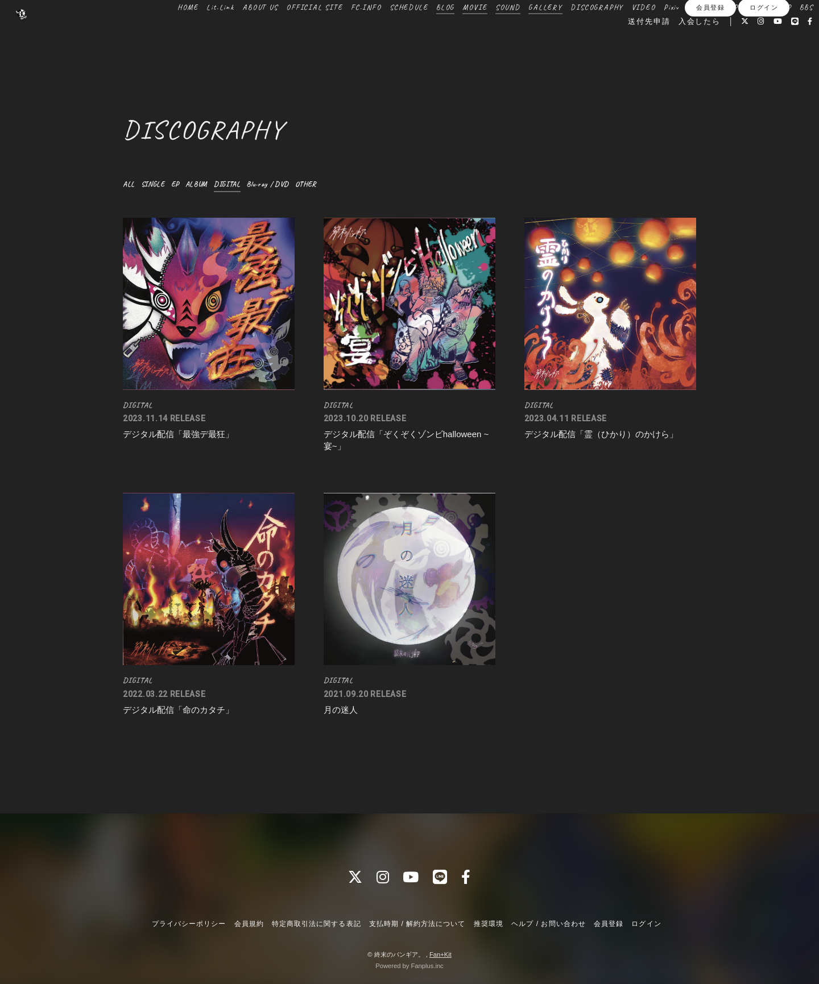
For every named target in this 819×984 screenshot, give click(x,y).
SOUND (504, 33)
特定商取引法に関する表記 (316, 924)
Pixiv (668, 33)
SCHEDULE (406, 33)
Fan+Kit (440, 954)
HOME (184, 33)
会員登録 (710, 66)
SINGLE (155, 184)
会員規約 (249, 924)
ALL (129, 184)
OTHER (320, 184)
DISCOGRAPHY (594, 33)
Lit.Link (217, 33)
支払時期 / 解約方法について (417, 924)
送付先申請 (624, 47)
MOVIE (472, 33)
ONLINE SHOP (709, 33)
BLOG (442, 33)
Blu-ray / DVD (278, 184)
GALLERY (543, 33)
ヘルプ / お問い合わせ (548, 924)
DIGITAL (234, 184)
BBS (588, 47)
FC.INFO (363, 33)
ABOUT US (257, 33)
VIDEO (640, 33)
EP (179, 184)
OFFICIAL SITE (311, 33)
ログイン (764, 66)
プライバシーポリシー (189, 924)
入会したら (675, 47)
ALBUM (201, 184)
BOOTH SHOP (765, 33)
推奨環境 (488, 924)
